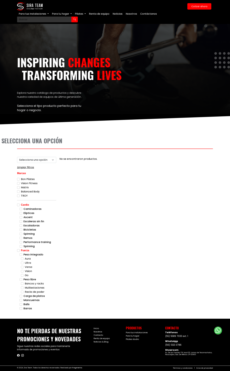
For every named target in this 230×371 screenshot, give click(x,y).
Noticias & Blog (101, 341)
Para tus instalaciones (137, 332)
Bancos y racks (34, 283)
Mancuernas (31, 300)
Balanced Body (30, 191)
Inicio (96, 328)
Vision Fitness (29, 183)
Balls (26, 304)
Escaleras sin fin (33, 221)
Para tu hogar (132, 335)
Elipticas (28, 213)
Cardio (25, 204)
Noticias (118, 14)
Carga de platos (34, 296)
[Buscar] (44, 19)
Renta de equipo (99, 14)
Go (26, 275)
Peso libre (29, 279)
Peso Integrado (33, 254)
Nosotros (131, 14)
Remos (27, 238)
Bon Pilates (28, 179)
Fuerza (25, 250)
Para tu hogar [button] (61, 14)
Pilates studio (132, 339)
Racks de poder (34, 292)
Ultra (28, 263)
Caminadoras (32, 209)
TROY (24, 196)
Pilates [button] (79, 14)
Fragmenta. (77, 368)
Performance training (37, 242)
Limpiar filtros (25, 167)
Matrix (25, 187)
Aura (28, 259)
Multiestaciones (34, 288)
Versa (28, 267)
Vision (28, 271)
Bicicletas (29, 229)
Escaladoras (31, 225)
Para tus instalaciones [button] (33, 14)
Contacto (98, 335)
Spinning (29, 234)
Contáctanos (148, 14)
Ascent (28, 217)
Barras (27, 308)
